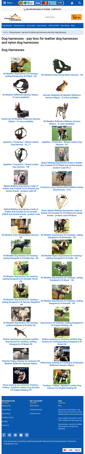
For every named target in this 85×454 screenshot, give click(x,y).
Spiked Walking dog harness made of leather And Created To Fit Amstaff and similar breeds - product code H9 (21, 188)
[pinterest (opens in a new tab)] (15, 435)
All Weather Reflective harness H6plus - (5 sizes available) (21, 96)
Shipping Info (6, 406)
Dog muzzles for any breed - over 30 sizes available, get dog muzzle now (70, 419)
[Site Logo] (13, 17)
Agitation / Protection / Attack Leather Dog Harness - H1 (62, 143)
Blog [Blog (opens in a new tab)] (73, 26)
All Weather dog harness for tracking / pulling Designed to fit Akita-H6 (21, 324)
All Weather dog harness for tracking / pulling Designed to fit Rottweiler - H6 (62, 236)
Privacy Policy (6, 410)
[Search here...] (52, 17)
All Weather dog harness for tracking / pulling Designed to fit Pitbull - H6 (21, 74)
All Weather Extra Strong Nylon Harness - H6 (21, 236)
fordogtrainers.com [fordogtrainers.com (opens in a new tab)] (11, 444)
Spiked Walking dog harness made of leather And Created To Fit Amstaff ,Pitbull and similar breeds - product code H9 (21, 213)
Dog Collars (31, 26)
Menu (7, 2)
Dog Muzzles (7, 26)
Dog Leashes (42, 26)
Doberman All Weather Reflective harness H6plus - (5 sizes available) (21, 120)
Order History (34, 406)
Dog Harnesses (19, 26)
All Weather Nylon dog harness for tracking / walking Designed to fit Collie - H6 (61, 256)
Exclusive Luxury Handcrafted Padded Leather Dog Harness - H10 (61, 188)
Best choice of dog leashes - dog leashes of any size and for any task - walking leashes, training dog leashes (70, 412)
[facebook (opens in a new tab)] (4, 435)
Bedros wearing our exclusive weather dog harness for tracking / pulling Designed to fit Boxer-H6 (21, 341)
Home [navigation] (5, 32)
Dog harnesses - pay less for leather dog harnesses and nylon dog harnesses (70, 426)
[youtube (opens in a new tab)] (21, 435)
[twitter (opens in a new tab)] (9, 435)
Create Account (35, 413)
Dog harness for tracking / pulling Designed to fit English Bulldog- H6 (62, 324)
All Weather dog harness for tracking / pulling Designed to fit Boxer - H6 (62, 278)
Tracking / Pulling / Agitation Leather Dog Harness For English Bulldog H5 (62, 386)
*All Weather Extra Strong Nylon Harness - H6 (62, 75)
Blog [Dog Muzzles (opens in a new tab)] (59, 406)
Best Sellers (65, 26)
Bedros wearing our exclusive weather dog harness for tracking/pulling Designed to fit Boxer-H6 (62, 341)
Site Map (4, 421)
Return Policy (6, 413)
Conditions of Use (7, 417)
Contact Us (5, 425)
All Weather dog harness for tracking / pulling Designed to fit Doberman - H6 (21, 256)
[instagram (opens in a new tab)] (27, 435)
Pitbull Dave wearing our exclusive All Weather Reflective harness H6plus (61, 363)
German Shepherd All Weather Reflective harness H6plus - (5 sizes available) (62, 96)
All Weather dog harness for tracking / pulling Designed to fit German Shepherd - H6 (21, 302)
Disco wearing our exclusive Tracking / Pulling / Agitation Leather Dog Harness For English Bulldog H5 (20, 387)
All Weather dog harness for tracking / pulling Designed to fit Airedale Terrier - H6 (21, 279)
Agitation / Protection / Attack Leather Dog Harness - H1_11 (21, 143)
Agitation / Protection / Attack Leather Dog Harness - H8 (21, 165)
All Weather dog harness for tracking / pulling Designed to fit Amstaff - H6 (62, 302)
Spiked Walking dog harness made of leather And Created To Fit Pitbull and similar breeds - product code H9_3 (62, 165)
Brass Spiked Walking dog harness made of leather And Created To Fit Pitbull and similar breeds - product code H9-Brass (62, 213)
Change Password (36, 410)
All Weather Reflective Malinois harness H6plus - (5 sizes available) (61, 122)
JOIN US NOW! (53, 26)
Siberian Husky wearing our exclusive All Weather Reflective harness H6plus (21, 362)
